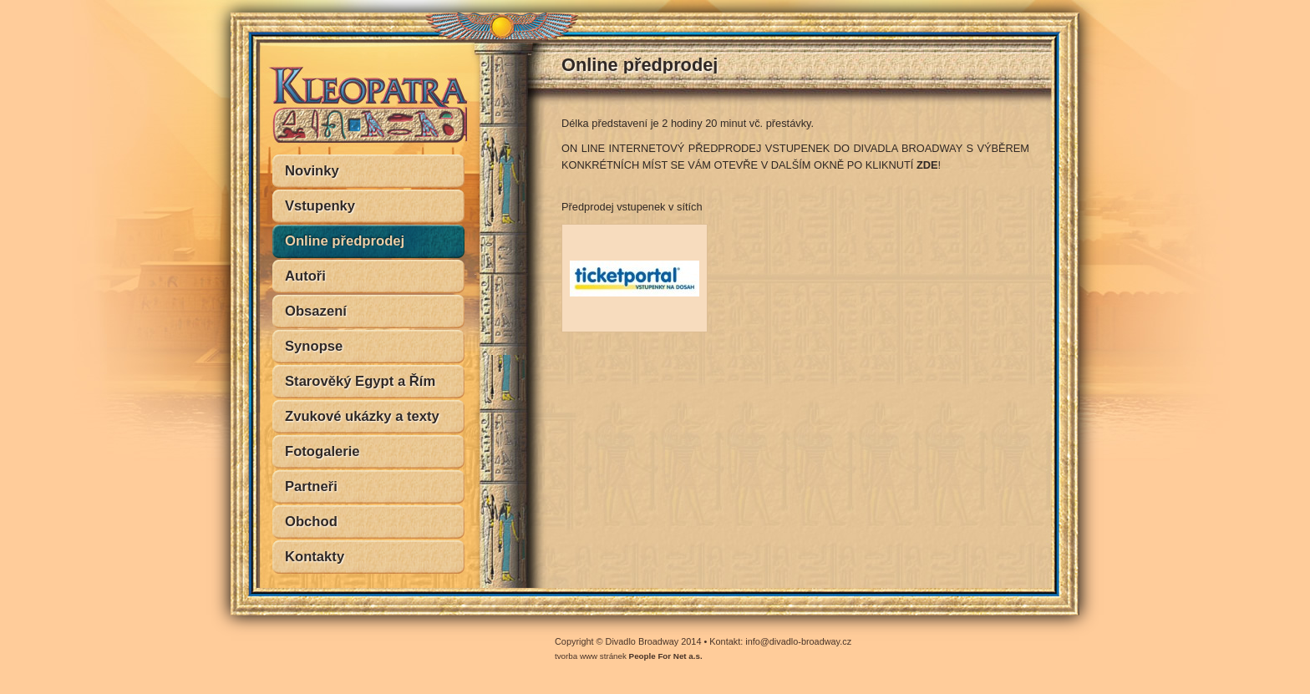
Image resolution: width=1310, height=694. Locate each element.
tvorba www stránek (629, 656)
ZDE (927, 165)
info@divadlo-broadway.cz (798, 641)
